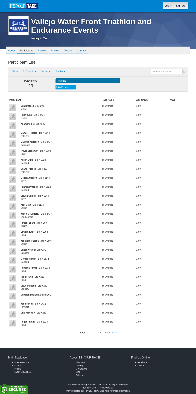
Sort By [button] (60, 71)
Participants (27, 50)
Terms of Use (89, 387)
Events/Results (22, 362)
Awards (70, 50)
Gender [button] (46, 71)
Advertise (80, 375)
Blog (78, 372)
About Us (80, 362)
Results (43, 50)
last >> (115, 332)
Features (19, 365)
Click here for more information (114, 391)
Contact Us (81, 368)
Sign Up (180, 5)
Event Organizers (23, 372)
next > (107, 332)
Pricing (18, 368)
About (11, 50)
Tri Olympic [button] (29, 71)
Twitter (140, 365)
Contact (84, 50)
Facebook (142, 362)
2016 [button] (14, 71)
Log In (168, 5)
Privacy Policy (106, 387)
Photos (57, 50)
